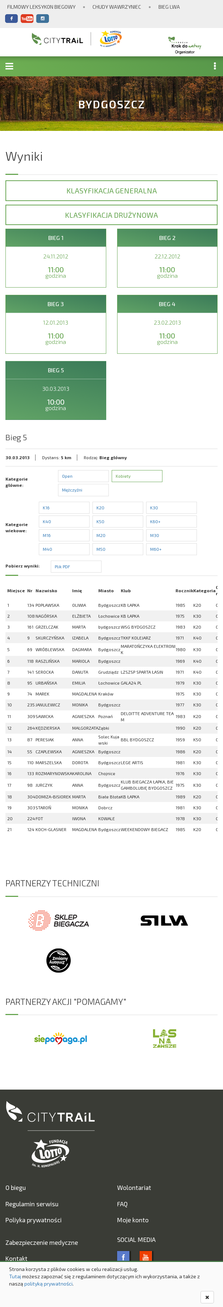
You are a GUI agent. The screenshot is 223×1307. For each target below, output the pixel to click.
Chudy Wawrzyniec (116, 7)
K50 (100, 521)
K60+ (155, 521)
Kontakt (16, 1258)
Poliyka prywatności (33, 1219)
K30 (154, 507)
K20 (100, 507)
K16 (46, 507)
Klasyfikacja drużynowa (111, 215)
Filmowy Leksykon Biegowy (41, 7)
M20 (101, 535)
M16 (47, 535)
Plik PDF (62, 566)
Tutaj (15, 1276)
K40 (47, 521)
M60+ (156, 549)
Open (67, 475)
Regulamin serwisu (31, 1203)
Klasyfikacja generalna (111, 190)
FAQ (122, 1203)
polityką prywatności (48, 1283)
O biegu (15, 1187)
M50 (101, 549)
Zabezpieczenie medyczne (41, 1242)
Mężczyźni (72, 489)
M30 (154, 535)
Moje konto (133, 1219)
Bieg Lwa (169, 7)
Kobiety (123, 475)
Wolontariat (134, 1187)
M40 (47, 549)
